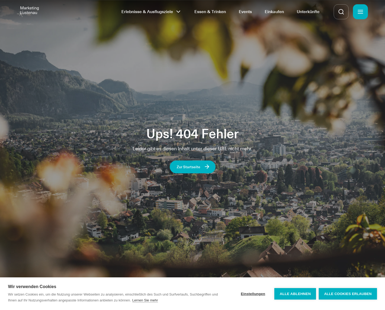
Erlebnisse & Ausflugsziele (147, 11)
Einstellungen (253, 294)
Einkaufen (274, 11)
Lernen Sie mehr (145, 300)
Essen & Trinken (210, 11)
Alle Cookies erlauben (348, 294)
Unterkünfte (308, 11)
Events (245, 11)
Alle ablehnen (295, 294)
